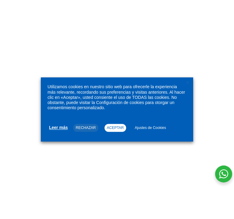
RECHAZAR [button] (86, 128)
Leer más (58, 127)
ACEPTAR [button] (115, 128)
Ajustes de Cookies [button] (150, 128)
